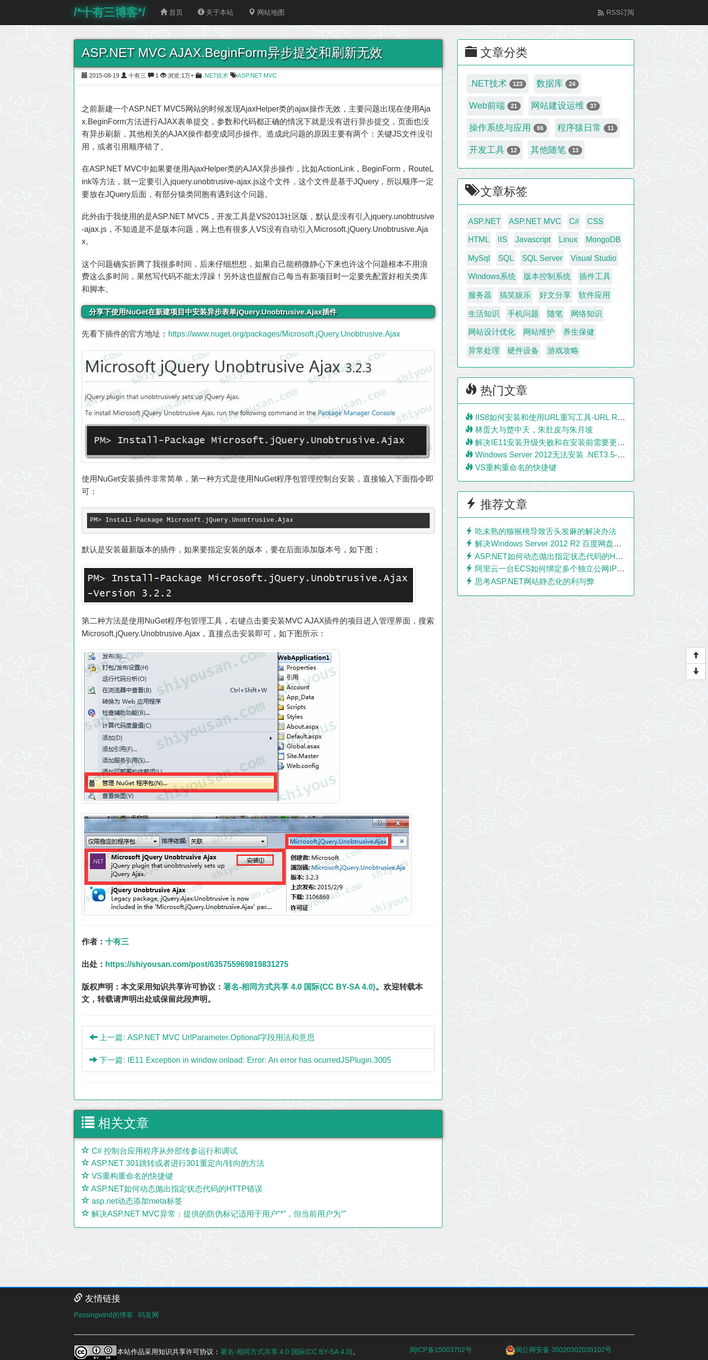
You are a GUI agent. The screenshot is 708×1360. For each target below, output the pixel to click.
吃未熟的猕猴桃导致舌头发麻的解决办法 (541, 531)
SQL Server (542, 258)
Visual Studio (594, 258)
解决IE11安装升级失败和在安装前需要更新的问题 (557, 442)
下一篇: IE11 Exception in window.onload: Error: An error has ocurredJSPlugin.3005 (240, 1060)
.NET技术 (215, 75)
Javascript (533, 239)
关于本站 (216, 12)
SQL (506, 258)
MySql (479, 258)
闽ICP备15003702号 (441, 1350)
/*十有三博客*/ (110, 12)
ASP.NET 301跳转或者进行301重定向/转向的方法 (173, 1163)
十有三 (117, 941)
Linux (568, 239)
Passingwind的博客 (103, 1315)
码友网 (148, 1315)
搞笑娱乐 (515, 295)
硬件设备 (523, 350)
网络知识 (586, 314)
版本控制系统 (547, 276)
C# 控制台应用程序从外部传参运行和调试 (159, 1151)
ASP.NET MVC (257, 75)
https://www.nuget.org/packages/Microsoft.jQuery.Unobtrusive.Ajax (284, 334)
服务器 (480, 295)
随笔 (555, 314)
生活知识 (484, 314)
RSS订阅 (615, 12)
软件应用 (594, 295)
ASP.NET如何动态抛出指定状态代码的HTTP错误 (172, 1189)
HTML (479, 239)
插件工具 (595, 276)
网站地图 (266, 12)
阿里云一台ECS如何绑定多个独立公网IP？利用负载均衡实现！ (580, 569)
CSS (595, 221)
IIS (502, 239)
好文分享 (555, 295)
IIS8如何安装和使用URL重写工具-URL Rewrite (551, 417)
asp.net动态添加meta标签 (132, 1201)
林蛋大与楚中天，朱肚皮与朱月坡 (529, 429)
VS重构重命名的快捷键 (127, 1176)
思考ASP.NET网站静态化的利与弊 (529, 581)
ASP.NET (484, 221)
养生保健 (578, 332)
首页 (171, 12)
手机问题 (523, 314)
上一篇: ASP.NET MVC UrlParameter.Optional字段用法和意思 (202, 1037)
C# (574, 221)
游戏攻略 (563, 350)
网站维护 (539, 332)
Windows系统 (492, 276)
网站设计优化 (491, 332)
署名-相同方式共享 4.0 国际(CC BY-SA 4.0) (299, 987)
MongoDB (603, 239)
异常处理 (484, 350)
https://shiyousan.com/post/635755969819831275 (197, 964)
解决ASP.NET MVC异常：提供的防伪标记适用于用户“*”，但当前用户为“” (214, 1214)
